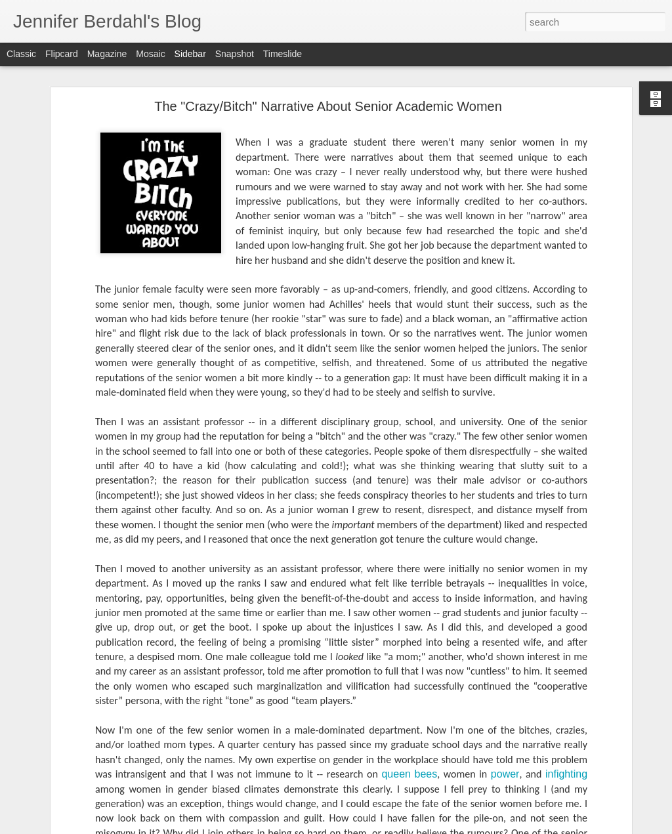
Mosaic (150, 54)
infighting (566, 709)
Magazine (107, 54)
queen (396, 709)
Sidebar (190, 54)
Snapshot (234, 54)
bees (426, 709)
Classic (21, 54)
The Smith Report (63, 788)
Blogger (410, 827)
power (505, 709)
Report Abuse (448, 827)
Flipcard (61, 54)
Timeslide (282, 54)
